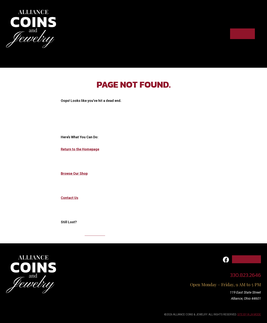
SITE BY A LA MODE (249, 314)
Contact (216, 34)
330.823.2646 (95, 234)
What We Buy (112, 258)
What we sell (174, 34)
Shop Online (242, 34)
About (197, 34)
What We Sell (112, 267)
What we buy (145, 34)
